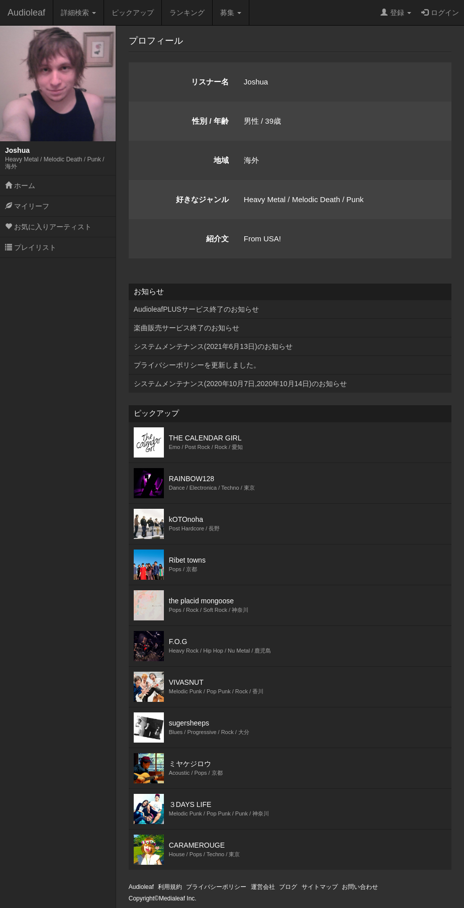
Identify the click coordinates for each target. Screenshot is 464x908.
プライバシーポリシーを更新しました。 (197, 365)
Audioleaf (26, 13)
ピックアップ (133, 13)
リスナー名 (210, 81)
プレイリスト (30, 247)
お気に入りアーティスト (48, 227)
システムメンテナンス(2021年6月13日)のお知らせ (213, 346)
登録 (396, 13)
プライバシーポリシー (216, 886)
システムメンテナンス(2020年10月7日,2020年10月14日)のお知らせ (240, 384)
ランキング (187, 13)
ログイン (440, 13)
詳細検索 (78, 13)
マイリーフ (27, 206)
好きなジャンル (202, 199)
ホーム (20, 185)
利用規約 (170, 886)
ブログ (288, 886)
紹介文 (217, 238)
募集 (230, 13)
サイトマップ (320, 886)
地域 (221, 160)
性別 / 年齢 (210, 121)
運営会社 (263, 886)
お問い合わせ (360, 886)
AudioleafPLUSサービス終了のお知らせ (196, 309)
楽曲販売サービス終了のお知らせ (186, 328)
